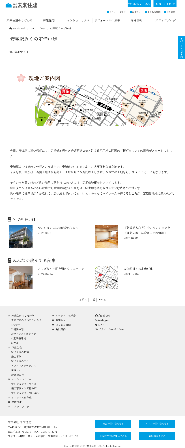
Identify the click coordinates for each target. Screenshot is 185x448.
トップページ (17, 28)
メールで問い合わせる (157, 423)
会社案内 (60, 329)
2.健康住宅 (17, 329)
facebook (102, 315)
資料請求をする (157, 436)
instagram (103, 320)
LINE (101, 325)
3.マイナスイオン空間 (23, 334)
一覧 (92, 300)
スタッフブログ (20, 406)
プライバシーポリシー (111, 329)
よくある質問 (63, 325)
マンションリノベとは (23, 384)
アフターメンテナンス (23, 365)
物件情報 (17, 402)
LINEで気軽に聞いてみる (113, 436)
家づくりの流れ (20, 361)
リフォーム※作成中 (23, 397)
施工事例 (16, 356)
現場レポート (18, 370)
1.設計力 (16, 325)
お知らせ (60, 320)
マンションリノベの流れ (25, 393)
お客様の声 (17, 375)
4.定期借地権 (18, 338)
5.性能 (14, 343)
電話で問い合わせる (113, 423)
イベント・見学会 (65, 315)
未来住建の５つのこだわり (26, 320)
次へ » (102, 300)
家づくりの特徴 (20, 352)
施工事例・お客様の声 (23, 388)
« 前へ (83, 300)
